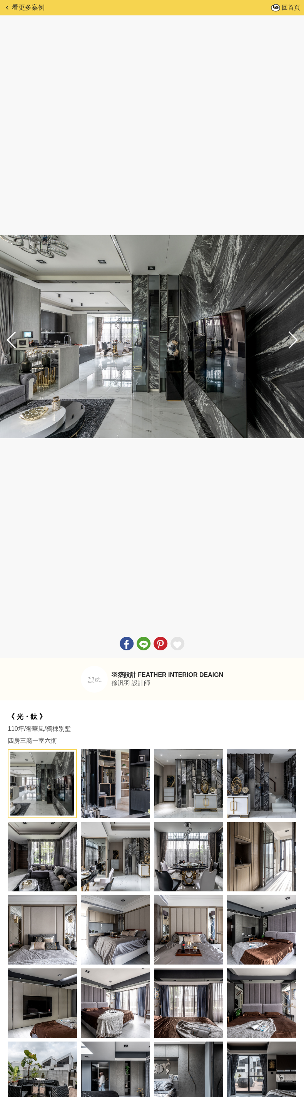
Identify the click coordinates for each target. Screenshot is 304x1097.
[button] (292, 340)
